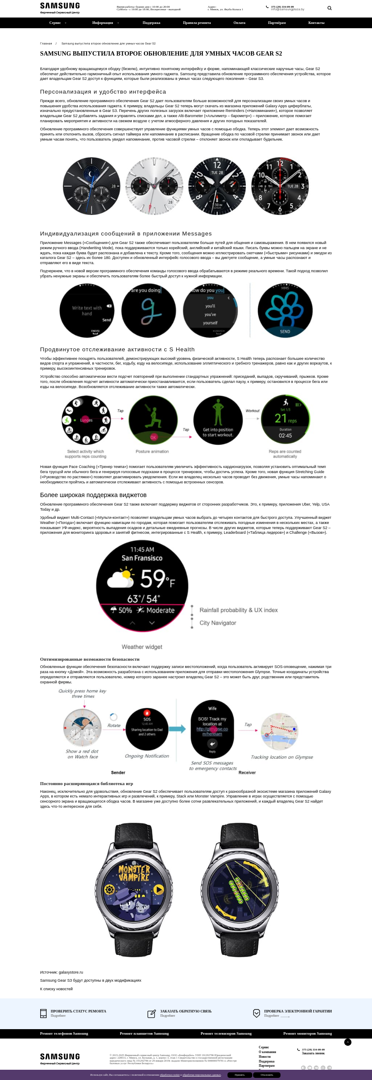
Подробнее (271, 1016)
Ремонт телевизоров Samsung (226, 1034)
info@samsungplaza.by (287, 9)
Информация (102, 23)
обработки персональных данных (202, 1074)
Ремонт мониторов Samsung (307, 1034)
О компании (267, 1052)
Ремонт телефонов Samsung (64, 1034)
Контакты (316, 23)
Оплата (239, 23)
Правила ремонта (197, 23)
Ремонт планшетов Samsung (144, 1034)
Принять (240, 1074)
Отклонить (267, 1074)
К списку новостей (56, 989)
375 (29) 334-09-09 (282, 7)
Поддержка (151, 23)
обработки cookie (170, 1074)
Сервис (264, 1047)
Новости (265, 1057)
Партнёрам (277, 23)
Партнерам (267, 1066)
